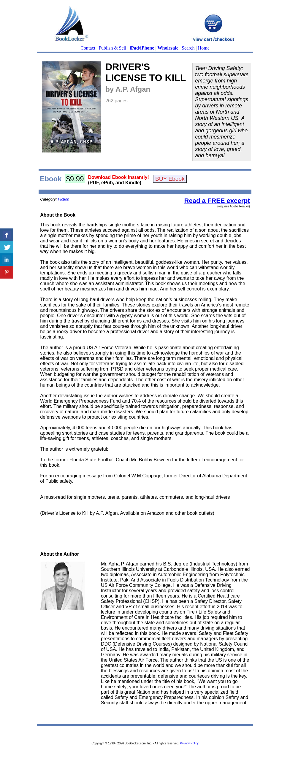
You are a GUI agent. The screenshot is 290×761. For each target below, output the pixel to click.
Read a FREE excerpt (217, 200)
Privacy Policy (189, 743)
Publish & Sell (112, 47)
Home (204, 47)
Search (188, 47)
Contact (87, 47)
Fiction (63, 199)
